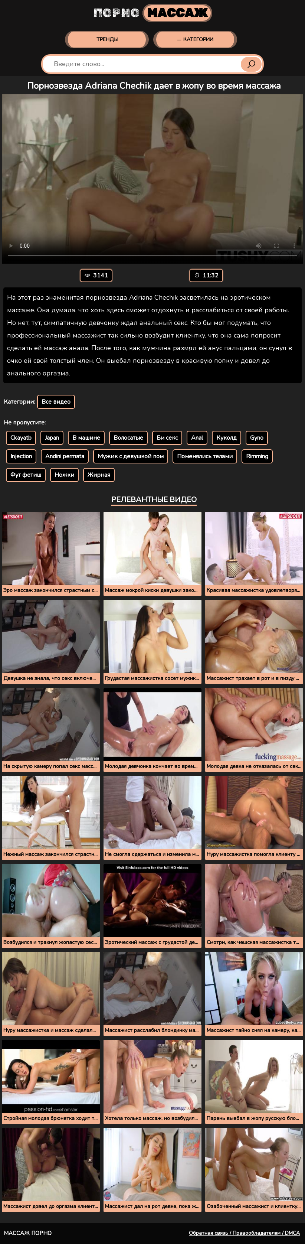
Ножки (64, 475)
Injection (21, 456)
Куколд (226, 438)
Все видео (56, 402)
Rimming (257, 456)
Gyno (256, 438)
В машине (86, 438)
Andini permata (64, 456)
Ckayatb (21, 438)
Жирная (99, 475)
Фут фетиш (25, 475)
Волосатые (128, 438)
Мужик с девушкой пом (131, 456)
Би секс (167, 438)
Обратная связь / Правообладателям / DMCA (244, 1233)
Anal (197, 438)
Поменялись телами (205, 456)
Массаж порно (28, 1233)
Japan (52, 438)
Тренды (107, 39)
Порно (152, 13)
